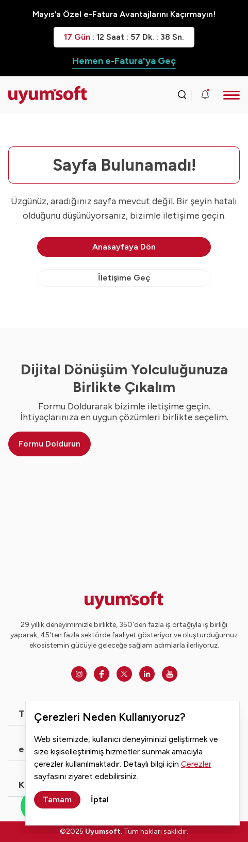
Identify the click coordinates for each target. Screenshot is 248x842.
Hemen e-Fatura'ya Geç (124, 61)
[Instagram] (79, 674)
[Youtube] (169, 674)
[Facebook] (101, 674)
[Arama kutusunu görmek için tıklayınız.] (182, 95)
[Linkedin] (147, 674)
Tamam (57, 799)
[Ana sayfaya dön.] (37, 95)
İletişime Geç (124, 278)
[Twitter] (124, 674)
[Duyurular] (205, 95)
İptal (100, 799)
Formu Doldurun (49, 444)
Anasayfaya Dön (124, 247)
